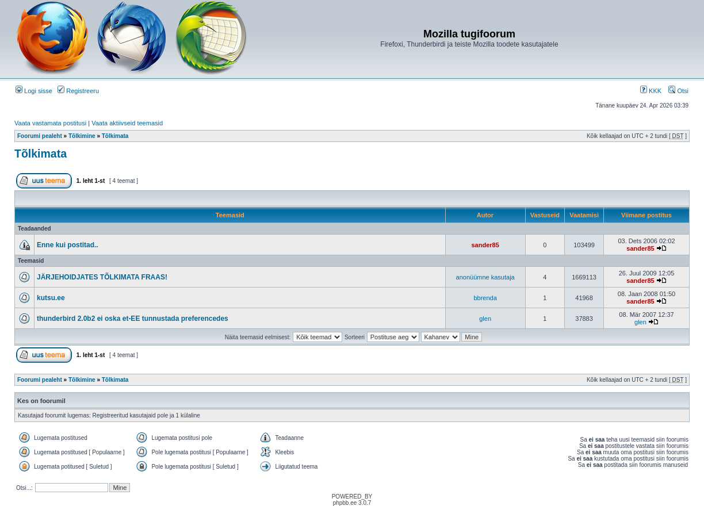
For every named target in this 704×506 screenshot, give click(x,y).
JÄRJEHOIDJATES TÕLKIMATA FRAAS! (102, 277)
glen (485, 318)
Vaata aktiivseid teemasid (127, 123)
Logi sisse (34, 90)
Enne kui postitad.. (67, 245)
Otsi (678, 90)
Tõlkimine (81, 136)
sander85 (485, 244)
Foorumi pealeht (39, 136)
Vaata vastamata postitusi (50, 123)
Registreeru (78, 90)
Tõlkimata (115, 136)
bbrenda (484, 297)
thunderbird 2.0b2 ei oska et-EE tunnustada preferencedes (132, 319)
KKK (650, 90)
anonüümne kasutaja (485, 277)
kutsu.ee (51, 298)
